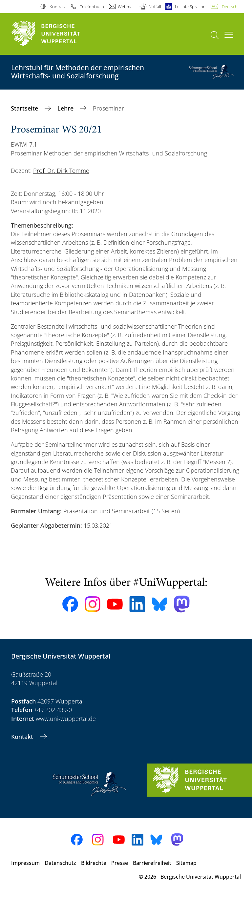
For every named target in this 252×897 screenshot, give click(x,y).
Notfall (155, 7)
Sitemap (186, 862)
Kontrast (58, 7)
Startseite (25, 108)
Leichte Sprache (190, 7)
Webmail (126, 7)
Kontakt (23, 737)
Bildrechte (93, 862)
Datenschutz (60, 862)
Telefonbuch (92, 7)
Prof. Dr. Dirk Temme (61, 170)
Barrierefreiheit (152, 862)
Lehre (66, 108)
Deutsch (230, 7)
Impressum (25, 862)
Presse (119, 862)
